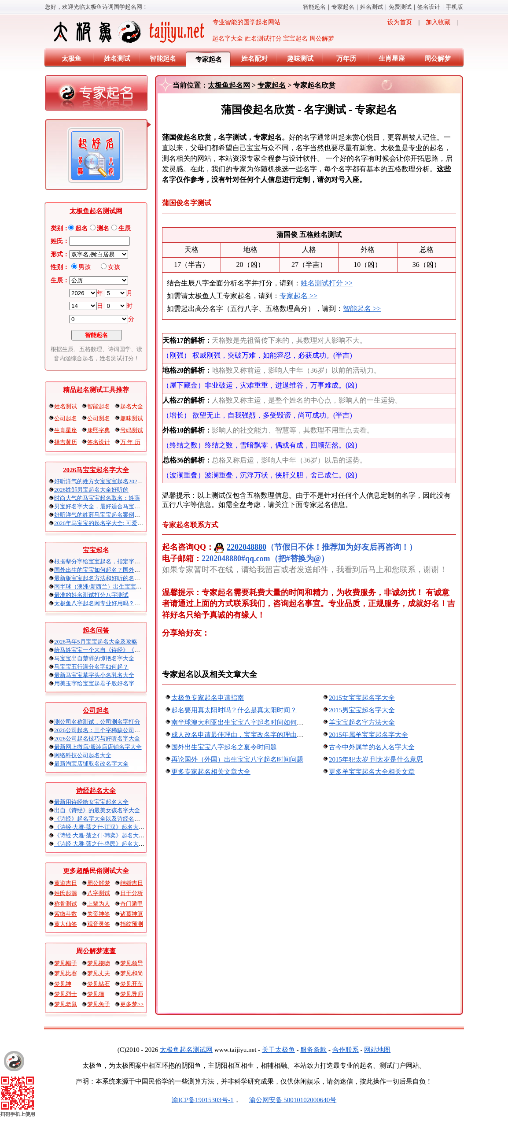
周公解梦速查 (96, 951)
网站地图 (377, 1049)
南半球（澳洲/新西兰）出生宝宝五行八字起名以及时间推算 (129, 586)
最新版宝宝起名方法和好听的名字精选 (102, 578)
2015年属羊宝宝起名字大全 (368, 734)
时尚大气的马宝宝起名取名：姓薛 (97, 498)
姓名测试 (371, 7)
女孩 (114, 267)
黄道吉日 (65, 883)
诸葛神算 (131, 913)
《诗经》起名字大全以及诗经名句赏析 (102, 818)
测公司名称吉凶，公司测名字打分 (97, 721)
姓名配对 (254, 58)
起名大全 (131, 406)
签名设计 (428, 7)
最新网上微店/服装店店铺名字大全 (98, 747)
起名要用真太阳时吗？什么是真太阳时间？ (234, 710)
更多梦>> (132, 1004)
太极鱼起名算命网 (186, 1049)
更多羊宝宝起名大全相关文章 (372, 771)
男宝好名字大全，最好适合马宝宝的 (100, 506)
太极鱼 (71, 58)
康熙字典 (98, 430)
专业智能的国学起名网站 (166, 32)
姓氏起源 (65, 893)
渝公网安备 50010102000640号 (288, 1099)
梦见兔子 (98, 1004)
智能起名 (314, 7)
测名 (103, 228)
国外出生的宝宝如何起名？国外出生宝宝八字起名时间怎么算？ (134, 569)
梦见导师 (131, 994)
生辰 (124, 228)
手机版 (454, 7)
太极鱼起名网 (229, 85)
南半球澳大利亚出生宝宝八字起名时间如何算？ (240, 722)
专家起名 (342, 7)
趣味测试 (300, 58)
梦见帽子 (65, 963)
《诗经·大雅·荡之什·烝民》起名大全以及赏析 (110, 843)
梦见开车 (131, 984)
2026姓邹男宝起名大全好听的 (91, 489)
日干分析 (131, 893)
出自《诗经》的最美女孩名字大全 (97, 810)
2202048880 (240, 547)
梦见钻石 (98, 984)
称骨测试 (65, 903)
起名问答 (96, 630)
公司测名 (98, 418)
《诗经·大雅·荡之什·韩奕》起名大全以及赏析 (110, 835)
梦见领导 (131, 963)
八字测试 (98, 893)
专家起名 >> (298, 296)
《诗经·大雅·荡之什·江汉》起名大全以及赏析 (110, 827)
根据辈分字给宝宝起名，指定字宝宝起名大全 (111, 561)
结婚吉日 (131, 883)
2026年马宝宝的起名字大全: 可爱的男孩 (104, 523)
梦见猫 (95, 994)
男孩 (84, 267)
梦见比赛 (65, 973)
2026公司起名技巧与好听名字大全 (97, 738)
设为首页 (399, 22)
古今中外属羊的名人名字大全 (372, 747)
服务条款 (313, 1049)
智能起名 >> (362, 308)
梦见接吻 (98, 963)
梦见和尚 (131, 973)
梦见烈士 (65, 994)
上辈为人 (98, 903)
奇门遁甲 (131, 903)
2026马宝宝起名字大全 (96, 470)
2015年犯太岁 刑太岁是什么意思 (376, 759)
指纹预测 (131, 924)
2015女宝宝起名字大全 (362, 697)
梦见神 (62, 984)
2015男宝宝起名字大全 (362, 710)
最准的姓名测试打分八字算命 (91, 595)
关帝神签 (98, 913)
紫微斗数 (65, 913)
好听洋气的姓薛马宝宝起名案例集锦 (100, 514)
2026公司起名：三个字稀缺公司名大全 (102, 730)
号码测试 (131, 430)
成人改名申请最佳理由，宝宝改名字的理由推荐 (240, 734)
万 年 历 (130, 442)
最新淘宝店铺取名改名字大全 (91, 763)
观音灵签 (98, 924)
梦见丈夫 (98, 973)
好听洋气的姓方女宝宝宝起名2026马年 (102, 481)
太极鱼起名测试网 (96, 211)
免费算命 (400, 7)
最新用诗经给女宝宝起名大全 (91, 802)
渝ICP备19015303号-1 (203, 1099)
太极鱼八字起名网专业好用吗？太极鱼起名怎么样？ (120, 603)
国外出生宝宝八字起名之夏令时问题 (224, 747)
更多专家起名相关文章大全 (210, 771)
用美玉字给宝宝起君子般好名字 (94, 683)
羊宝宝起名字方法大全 (362, 722)
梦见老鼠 (65, 1004)
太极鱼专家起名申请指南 (207, 697)
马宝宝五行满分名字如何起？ (91, 666)
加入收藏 (438, 22)
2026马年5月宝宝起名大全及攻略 (95, 641)
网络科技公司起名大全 (82, 755)
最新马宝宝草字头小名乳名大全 (94, 675)
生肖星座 (392, 58)
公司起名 (65, 418)
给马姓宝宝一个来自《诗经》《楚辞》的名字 (111, 650)
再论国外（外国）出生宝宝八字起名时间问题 (237, 759)
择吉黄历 (65, 442)
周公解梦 (437, 58)
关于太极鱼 (278, 1049)
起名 (81, 228)
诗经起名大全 (96, 790)
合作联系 (345, 1049)
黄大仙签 (65, 924)
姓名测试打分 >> (327, 283)
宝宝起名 (96, 550)
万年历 (346, 58)
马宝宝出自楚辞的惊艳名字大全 (94, 658)
